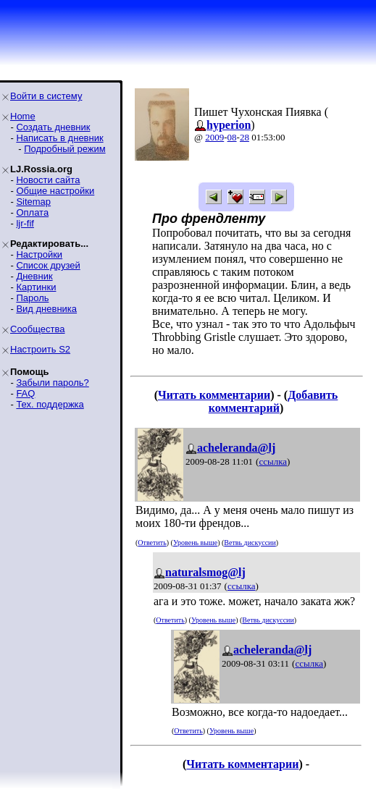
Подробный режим (64, 148)
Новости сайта (48, 179)
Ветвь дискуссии (249, 543)
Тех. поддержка (49, 404)
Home (22, 116)
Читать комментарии (214, 395)
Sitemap (33, 201)
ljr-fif (25, 223)
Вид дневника (46, 308)
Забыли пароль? (52, 382)
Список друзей (48, 265)
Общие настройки (55, 190)
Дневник (34, 276)
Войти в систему (46, 95)
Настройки (39, 254)
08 (232, 137)
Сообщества (37, 329)
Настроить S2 (40, 349)
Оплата (32, 212)
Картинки (36, 287)
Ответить (152, 543)
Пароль (32, 297)
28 (244, 137)
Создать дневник (53, 127)
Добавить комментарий (273, 401)
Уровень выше (195, 543)
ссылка (273, 461)
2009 (214, 137)
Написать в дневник (59, 137)
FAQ (25, 393)
